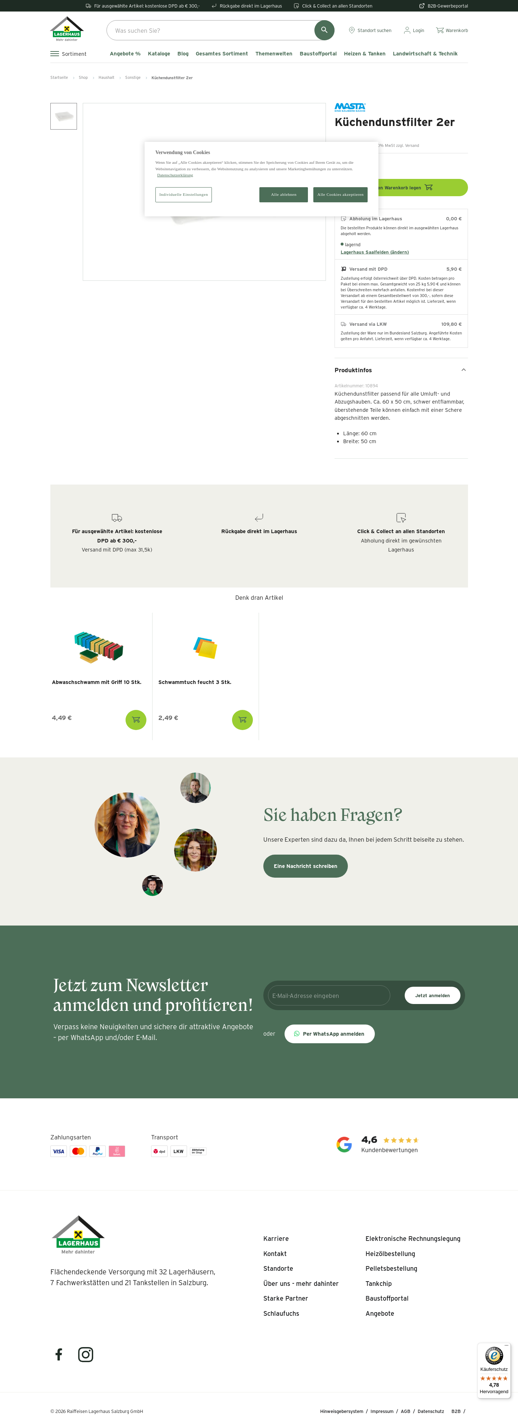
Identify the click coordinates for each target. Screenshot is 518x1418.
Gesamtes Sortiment (222, 54)
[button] (330, 1034)
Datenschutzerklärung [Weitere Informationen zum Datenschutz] (175, 175)
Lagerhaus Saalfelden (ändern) (375, 252)
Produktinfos (401, 369)
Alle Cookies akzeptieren (340, 194)
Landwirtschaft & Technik (425, 54)
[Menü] (506, 1347)
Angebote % (125, 54)
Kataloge (159, 54)
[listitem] (276, 1239)
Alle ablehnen (284, 194)
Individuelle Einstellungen (183, 194)
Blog (182, 54)
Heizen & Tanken (365, 54)
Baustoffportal (318, 54)
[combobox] (220, 30)
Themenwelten (273, 54)
